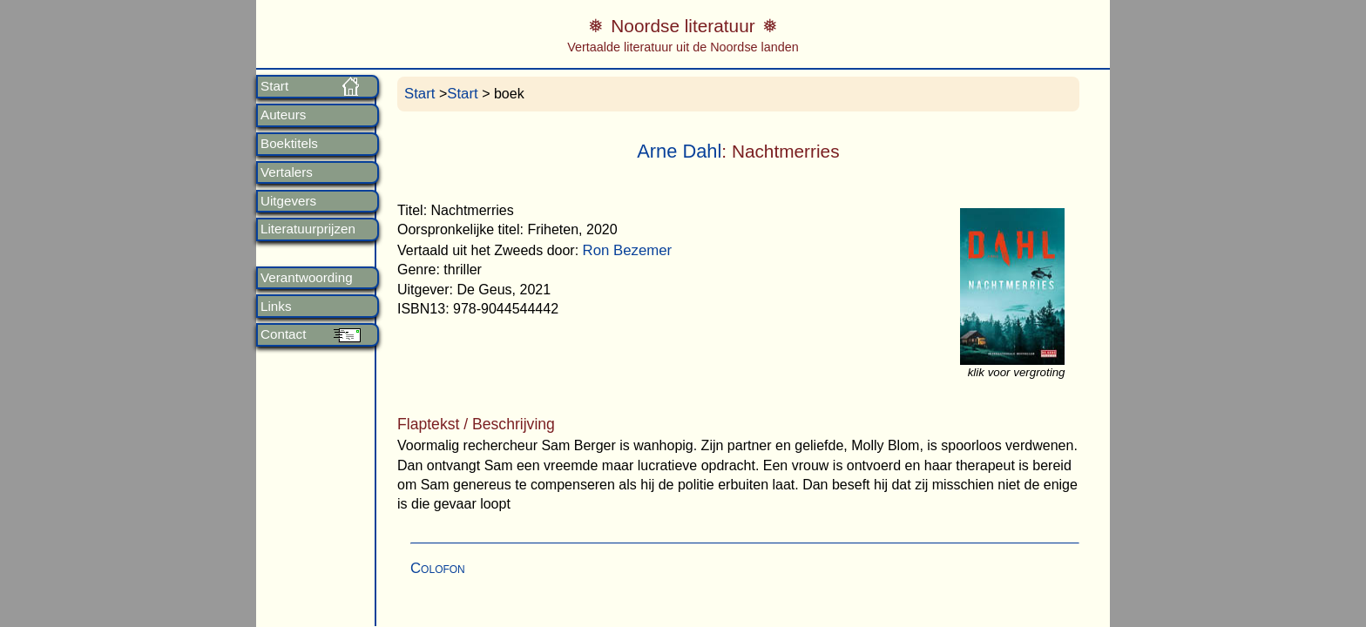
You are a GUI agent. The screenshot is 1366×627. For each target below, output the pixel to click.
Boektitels (289, 144)
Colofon (437, 568)
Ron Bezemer (628, 250)
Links (275, 307)
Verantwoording (306, 278)
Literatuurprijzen (307, 229)
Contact (283, 334)
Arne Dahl (679, 151)
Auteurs (283, 115)
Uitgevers (288, 201)
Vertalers (286, 172)
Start (274, 86)
